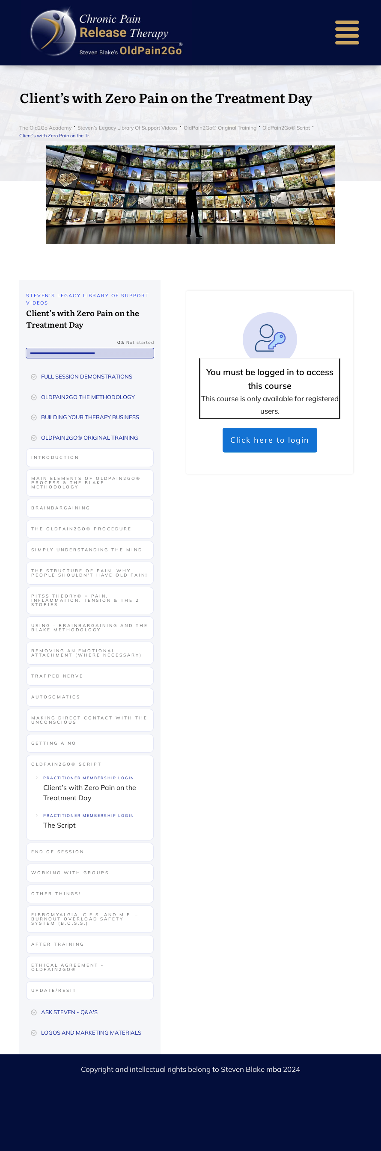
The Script (59, 825)
